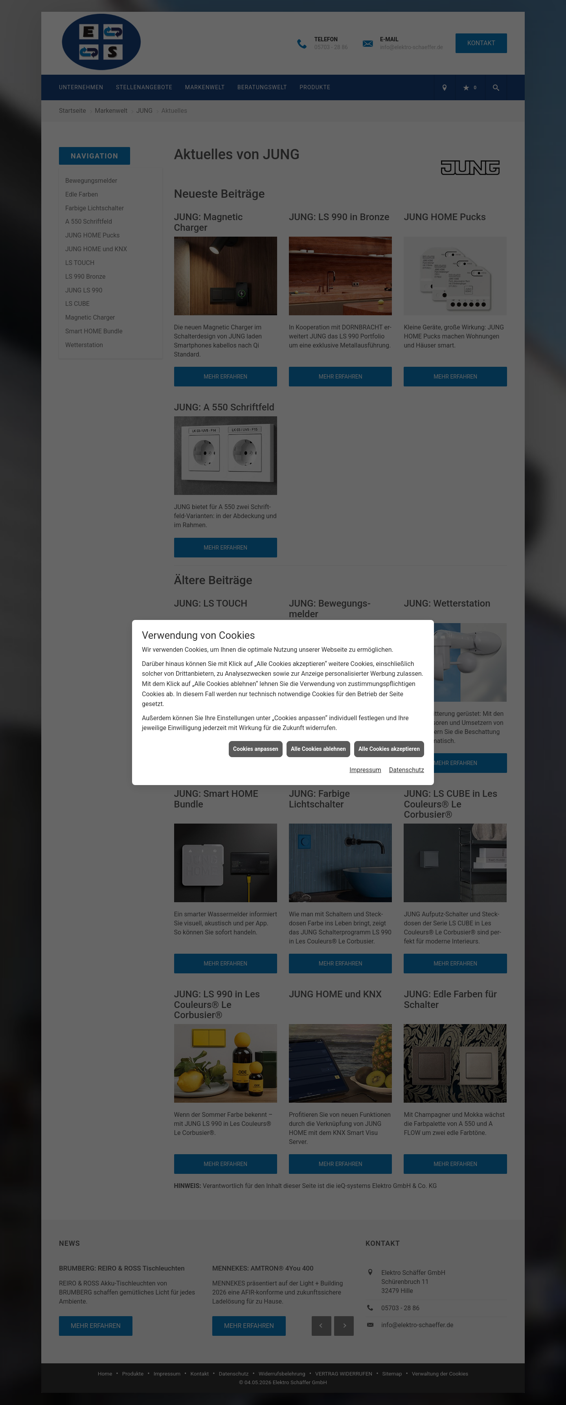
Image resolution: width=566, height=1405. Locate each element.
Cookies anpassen (255, 749)
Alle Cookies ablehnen (318, 749)
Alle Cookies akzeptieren (389, 749)
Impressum (365, 770)
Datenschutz (406, 770)
